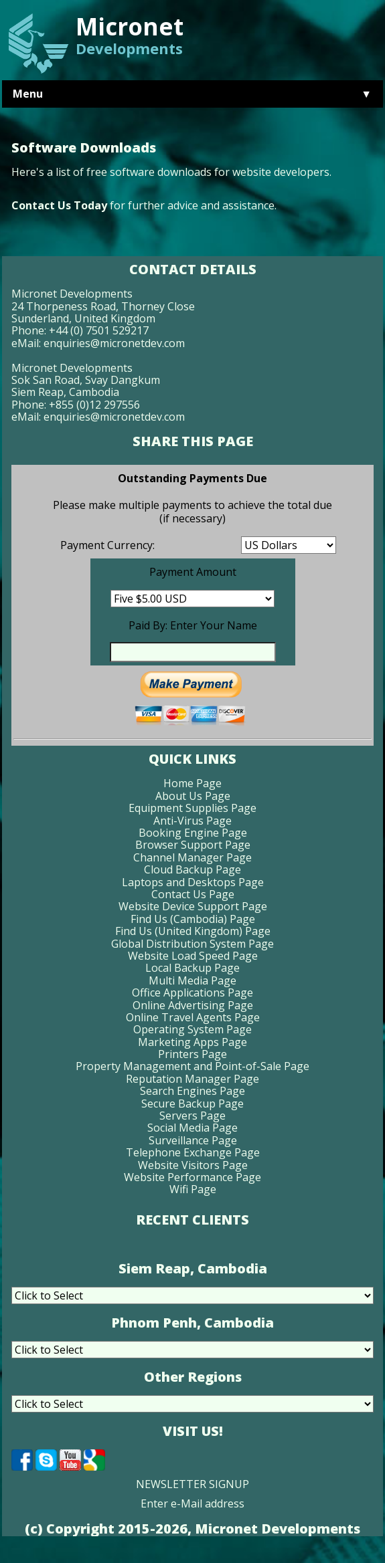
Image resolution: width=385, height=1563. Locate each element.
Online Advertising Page (193, 1005)
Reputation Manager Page (192, 1078)
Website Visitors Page (193, 1165)
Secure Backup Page (192, 1103)
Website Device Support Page (193, 906)
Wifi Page (192, 1189)
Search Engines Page (192, 1090)
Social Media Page (192, 1127)
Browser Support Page (192, 844)
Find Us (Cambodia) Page (193, 919)
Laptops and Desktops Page (193, 882)
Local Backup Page (192, 967)
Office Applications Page (192, 992)
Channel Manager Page (192, 857)
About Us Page (192, 796)
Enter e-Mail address (192, 1503)
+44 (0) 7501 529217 (99, 330)
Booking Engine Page (193, 832)
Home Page (192, 783)
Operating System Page (192, 1029)
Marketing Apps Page (192, 1042)
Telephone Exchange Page (193, 1152)
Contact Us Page (192, 894)
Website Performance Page (192, 1177)
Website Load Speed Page (193, 955)
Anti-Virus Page (192, 820)
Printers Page (192, 1054)
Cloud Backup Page (192, 869)
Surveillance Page (193, 1140)
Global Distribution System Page (192, 943)
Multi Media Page (192, 980)
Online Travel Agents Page (193, 1017)
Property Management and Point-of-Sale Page (192, 1066)
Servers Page (192, 1115)
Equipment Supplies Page (192, 808)
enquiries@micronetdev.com (114, 343)
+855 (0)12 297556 (94, 404)
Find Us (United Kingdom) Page (193, 931)
